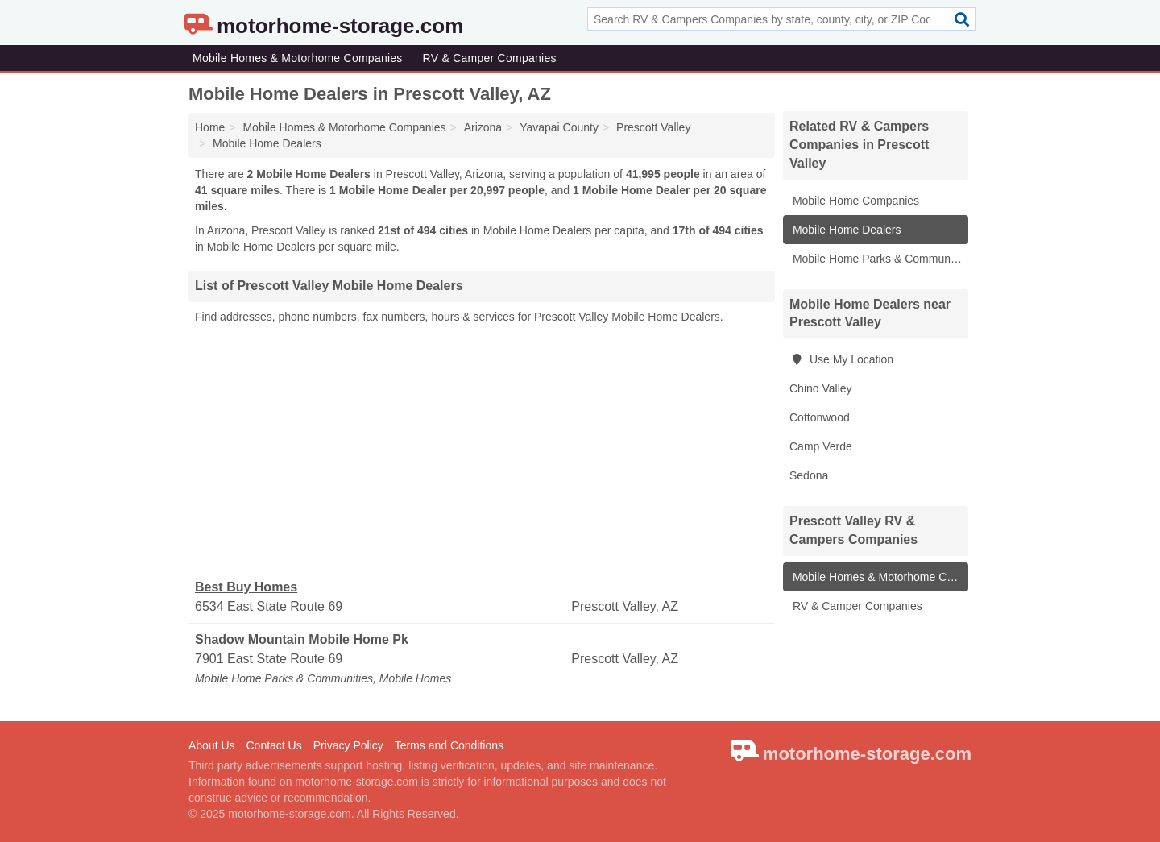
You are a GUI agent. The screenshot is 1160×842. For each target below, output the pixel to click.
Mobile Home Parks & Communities (878, 258)
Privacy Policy (348, 745)
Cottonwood (819, 417)
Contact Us (273, 745)
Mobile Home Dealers (845, 229)
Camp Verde (820, 446)
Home (210, 127)
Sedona (808, 475)
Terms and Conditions (449, 745)
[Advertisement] (481, 452)
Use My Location (841, 359)
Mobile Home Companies (854, 200)
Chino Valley (820, 388)
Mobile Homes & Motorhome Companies (298, 58)
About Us (211, 745)
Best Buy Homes (246, 587)
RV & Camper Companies (490, 58)
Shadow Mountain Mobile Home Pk (301, 639)
